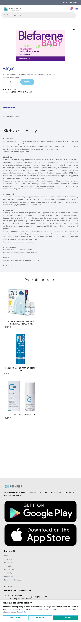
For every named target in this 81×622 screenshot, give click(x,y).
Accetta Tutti (66, 618)
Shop (6, 556)
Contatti (7, 566)
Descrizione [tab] (9, 107)
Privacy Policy (9, 569)
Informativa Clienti (11, 576)
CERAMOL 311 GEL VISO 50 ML (21, 414)
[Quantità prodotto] (11, 82)
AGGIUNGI (27, 82)
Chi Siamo (8, 559)
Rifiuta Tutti (40, 618)
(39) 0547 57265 (40, 597)
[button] (76, 9)
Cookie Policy (22, 612)
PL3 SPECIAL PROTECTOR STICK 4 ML (21, 369)
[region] (40, 611)
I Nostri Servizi (9, 562)
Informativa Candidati (12, 580)
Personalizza (15, 618)
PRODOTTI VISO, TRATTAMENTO (24, 92)
